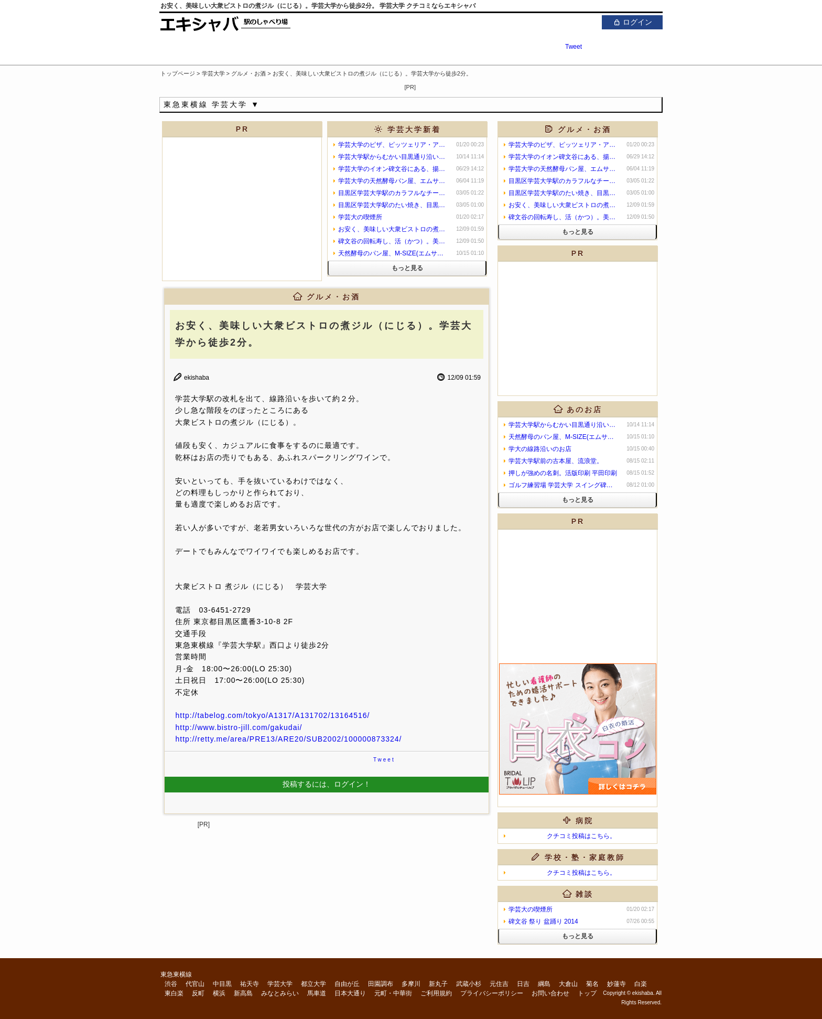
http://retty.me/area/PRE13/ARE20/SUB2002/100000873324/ (288, 739)
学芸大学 (280, 984)
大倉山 (568, 984)
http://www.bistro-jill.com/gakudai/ (238, 727)
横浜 (219, 993)
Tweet (573, 46)
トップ (587, 993)
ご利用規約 (436, 993)
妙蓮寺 (616, 984)
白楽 (640, 984)
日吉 (523, 984)
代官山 (195, 984)
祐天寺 (249, 984)
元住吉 (499, 984)
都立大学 (313, 984)
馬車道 (316, 993)
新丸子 (438, 984)
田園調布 (380, 984)
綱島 (544, 984)
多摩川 (411, 984)
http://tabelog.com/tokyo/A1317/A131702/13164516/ (272, 715)
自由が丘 (347, 984)
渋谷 (171, 984)
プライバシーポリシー (491, 993)
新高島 (243, 993)
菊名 (592, 984)
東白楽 (174, 993)
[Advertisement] (540, 85)
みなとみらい (280, 993)
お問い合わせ (550, 993)
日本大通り (350, 993)
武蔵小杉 (468, 984)
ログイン (632, 21)
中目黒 (222, 984)
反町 (198, 993)
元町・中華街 (393, 993)
